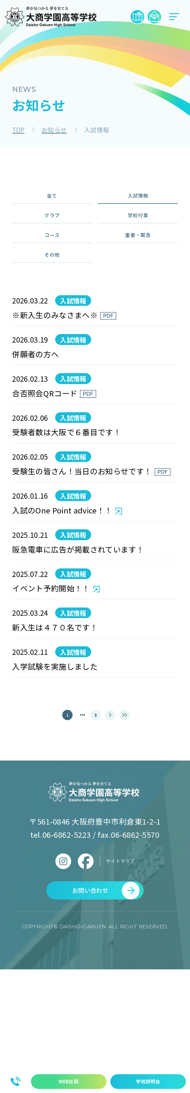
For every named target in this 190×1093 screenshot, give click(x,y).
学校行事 (138, 228)
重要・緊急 (138, 256)
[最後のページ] (133, 827)
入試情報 (138, 199)
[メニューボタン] (174, 16)
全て (52, 199)
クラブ (52, 228)
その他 (52, 284)
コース (52, 256)
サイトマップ (120, 975)
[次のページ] (113, 827)
